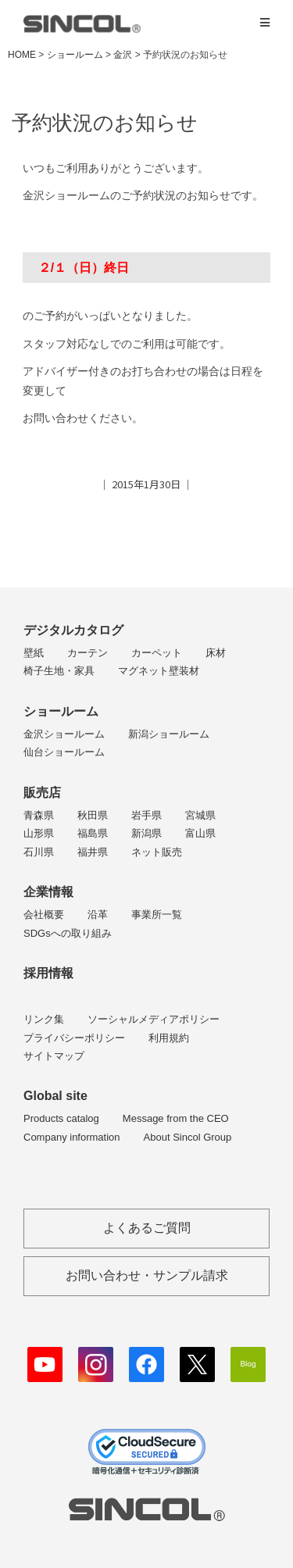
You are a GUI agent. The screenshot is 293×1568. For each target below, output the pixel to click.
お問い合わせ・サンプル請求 (147, 1275)
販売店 (42, 792)
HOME (22, 54)
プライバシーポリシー (74, 1038)
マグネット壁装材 (158, 671)
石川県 (38, 852)
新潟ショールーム (168, 734)
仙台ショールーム (64, 752)
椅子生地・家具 (59, 671)
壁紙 (33, 653)
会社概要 (43, 914)
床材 (215, 653)
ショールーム (60, 711)
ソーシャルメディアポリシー (154, 1019)
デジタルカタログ (73, 630)
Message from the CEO (176, 1118)
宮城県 (200, 815)
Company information (71, 1137)
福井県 (92, 852)
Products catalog (61, 1118)
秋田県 (92, 815)
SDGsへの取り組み (67, 933)
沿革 (98, 914)
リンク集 (43, 1019)
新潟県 (146, 833)
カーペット (156, 653)
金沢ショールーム (64, 734)
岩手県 (146, 815)
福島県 (92, 833)
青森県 (38, 815)
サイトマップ (53, 1056)
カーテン (87, 653)
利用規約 (168, 1038)
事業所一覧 (156, 914)
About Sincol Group (188, 1137)
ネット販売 (156, 852)
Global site (55, 1095)
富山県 (200, 833)
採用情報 (48, 973)
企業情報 (48, 891)
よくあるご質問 (147, 1227)
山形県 (38, 833)
